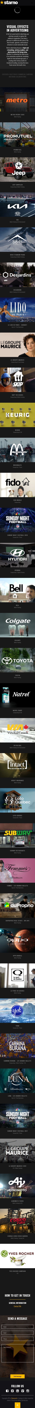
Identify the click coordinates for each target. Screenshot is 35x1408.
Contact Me (17, 1306)
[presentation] (17, 1369)
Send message (17, 1376)
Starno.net (14, 1398)
